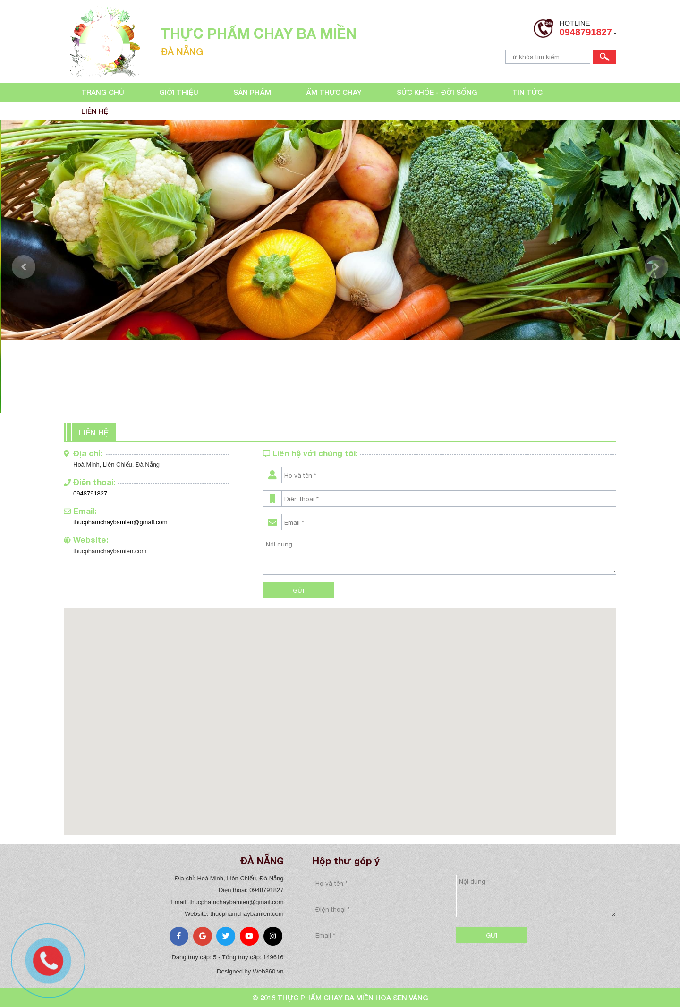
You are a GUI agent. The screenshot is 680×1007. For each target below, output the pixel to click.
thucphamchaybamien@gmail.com (120, 522)
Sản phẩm (252, 92)
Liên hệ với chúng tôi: (310, 453)
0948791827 (586, 32)
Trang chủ (102, 92)
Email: (80, 511)
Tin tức (527, 92)
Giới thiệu (178, 92)
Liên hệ (94, 111)
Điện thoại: (89, 482)
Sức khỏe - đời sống (437, 92)
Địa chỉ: (83, 453)
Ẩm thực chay (334, 92)
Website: (86, 540)
